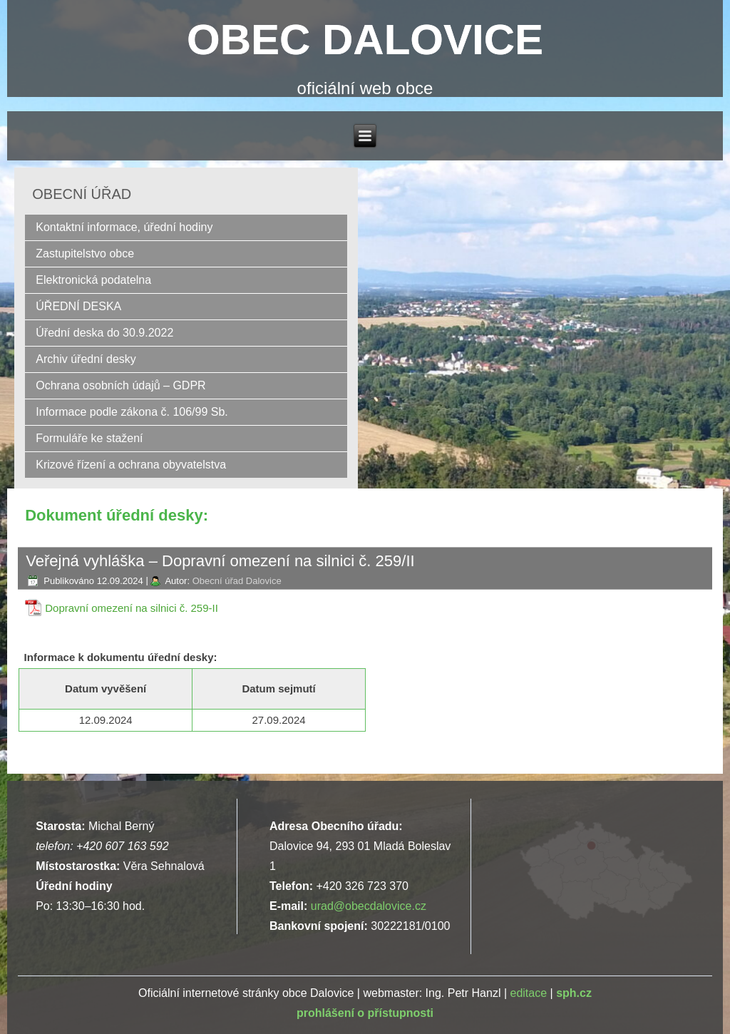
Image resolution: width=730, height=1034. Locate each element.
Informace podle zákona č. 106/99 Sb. (132, 412)
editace (528, 993)
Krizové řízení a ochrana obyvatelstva (131, 465)
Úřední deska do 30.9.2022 (104, 333)
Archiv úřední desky (86, 359)
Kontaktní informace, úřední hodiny (124, 227)
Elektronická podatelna (93, 280)
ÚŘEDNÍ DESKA (78, 306)
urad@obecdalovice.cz (368, 906)
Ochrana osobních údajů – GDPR (120, 385)
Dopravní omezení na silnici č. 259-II (131, 608)
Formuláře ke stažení (89, 438)
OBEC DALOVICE (365, 39)
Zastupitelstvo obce (85, 253)
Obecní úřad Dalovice (237, 580)
